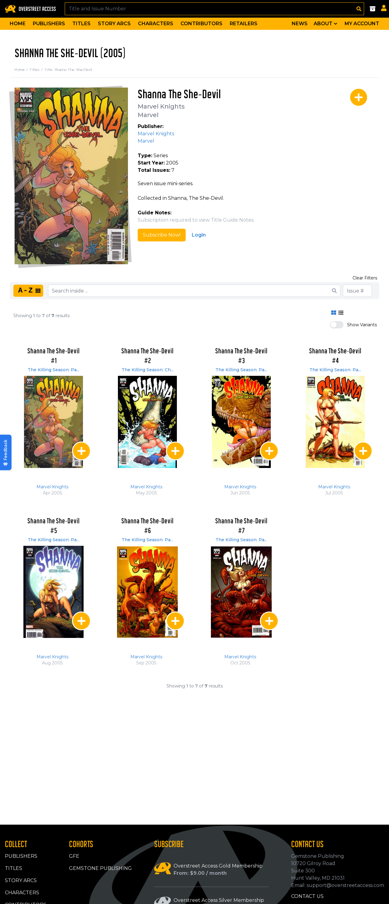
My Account (362, 23)
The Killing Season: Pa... (53, 369)
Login (199, 235)
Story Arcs (114, 23)
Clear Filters (365, 278)
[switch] (336, 324)
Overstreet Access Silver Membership (219, 900)
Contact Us (307, 896)
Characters (155, 23)
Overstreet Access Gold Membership (218, 866)
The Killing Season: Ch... (148, 369)
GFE (74, 856)
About (326, 24)
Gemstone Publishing (100, 868)
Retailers (243, 23)
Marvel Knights (161, 106)
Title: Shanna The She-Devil (68, 69)
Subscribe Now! (162, 235)
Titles (81, 23)
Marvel (148, 115)
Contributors (201, 23)
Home (18, 23)
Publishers (49, 23)
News (300, 23)
